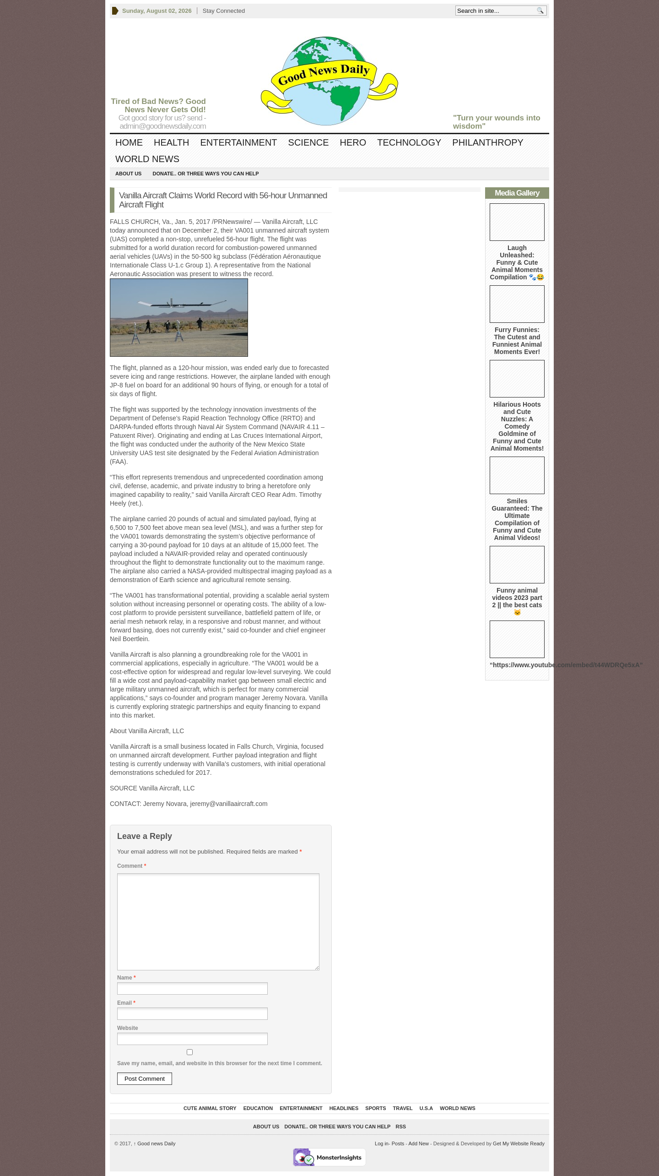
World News (147, 159)
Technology (409, 142)
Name (126, 978)
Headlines (344, 1108)
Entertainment (238, 142)
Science (308, 142)
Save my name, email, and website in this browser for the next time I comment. (219, 1063)
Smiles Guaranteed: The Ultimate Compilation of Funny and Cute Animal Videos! (517, 519)
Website (127, 1028)
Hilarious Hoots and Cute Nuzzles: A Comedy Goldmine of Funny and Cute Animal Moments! (517, 426)
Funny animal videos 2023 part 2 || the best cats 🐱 (517, 601)
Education (258, 1108)
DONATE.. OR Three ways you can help (205, 173)
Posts (398, 1143)
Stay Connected (224, 10)
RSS (401, 1126)
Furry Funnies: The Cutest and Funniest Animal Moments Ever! (517, 340)
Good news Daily (155, 1143)
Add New (418, 1143)
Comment (131, 866)
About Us (128, 173)
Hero (353, 142)
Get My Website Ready (519, 1143)
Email (126, 1003)
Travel (403, 1108)
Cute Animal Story (210, 1108)
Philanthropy (488, 142)
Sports (375, 1108)
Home (129, 142)
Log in (382, 1143)
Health (171, 142)
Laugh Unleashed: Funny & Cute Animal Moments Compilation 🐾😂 (517, 262)
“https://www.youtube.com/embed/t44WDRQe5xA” (566, 665)
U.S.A (426, 1108)
